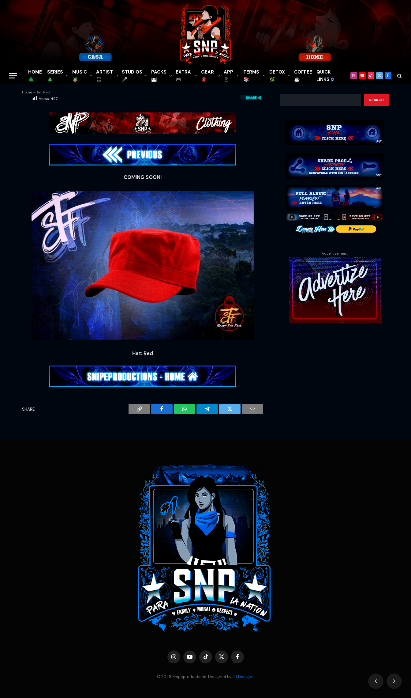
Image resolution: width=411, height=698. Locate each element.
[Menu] (13, 76)
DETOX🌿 (277, 75)
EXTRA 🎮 (183, 75)
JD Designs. (243, 676)
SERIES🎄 (55, 75)
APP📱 (228, 75)
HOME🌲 (35, 75)
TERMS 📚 (251, 75)
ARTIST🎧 (104, 75)
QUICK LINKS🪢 (325, 75)
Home (27, 92)
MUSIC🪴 (79, 75)
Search (376, 99)
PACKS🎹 (158, 75)
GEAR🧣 (207, 75)
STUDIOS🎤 (132, 75)
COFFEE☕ (303, 75)
